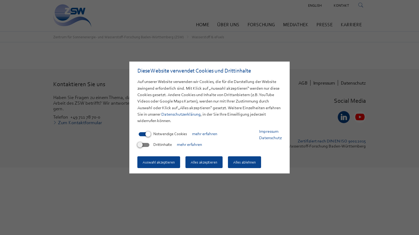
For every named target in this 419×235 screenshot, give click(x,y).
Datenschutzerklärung (181, 114)
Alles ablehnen (244, 162)
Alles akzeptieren (204, 162)
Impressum (268, 131)
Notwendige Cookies (163, 133)
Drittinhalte (155, 144)
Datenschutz (270, 137)
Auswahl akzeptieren (159, 162)
